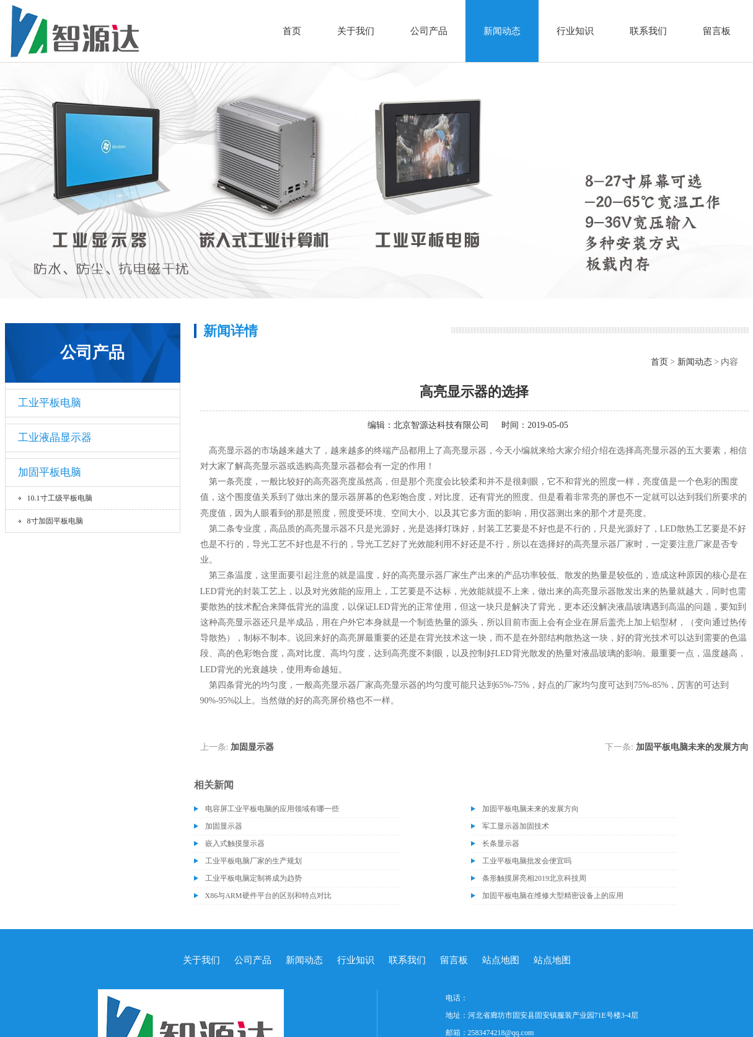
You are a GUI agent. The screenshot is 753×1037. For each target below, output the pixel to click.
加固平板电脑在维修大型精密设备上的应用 (552, 895)
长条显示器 (500, 843)
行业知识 (575, 31)
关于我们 (355, 31)
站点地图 (500, 960)
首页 (292, 31)
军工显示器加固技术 (515, 826)
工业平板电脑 (49, 403)
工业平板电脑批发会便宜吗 (526, 861)
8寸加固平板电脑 (55, 521)
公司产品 (428, 31)
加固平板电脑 (49, 472)
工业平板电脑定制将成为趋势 (253, 878)
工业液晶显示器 (55, 437)
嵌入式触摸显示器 (235, 843)
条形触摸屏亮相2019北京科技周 (534, 878)
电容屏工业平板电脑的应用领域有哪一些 (272, 808)
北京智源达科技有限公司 (441, 425)
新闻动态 (502, 31)
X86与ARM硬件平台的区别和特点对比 (268, 895)
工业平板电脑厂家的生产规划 (253, 861)
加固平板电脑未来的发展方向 (692, 747)
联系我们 (648, 31)
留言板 (717, 31)
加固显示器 (252, 747)
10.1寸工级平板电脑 (59, 498)
